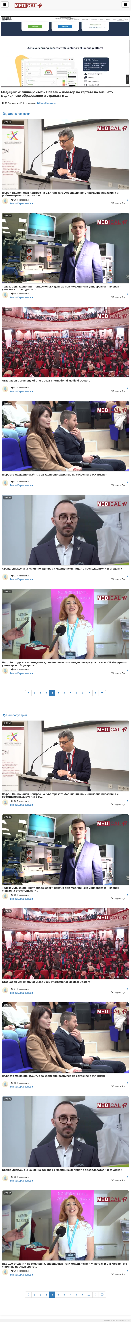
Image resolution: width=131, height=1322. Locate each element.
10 (88, 693)
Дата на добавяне (16, 113)
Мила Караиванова (47, 103)
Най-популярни (15, 715)
